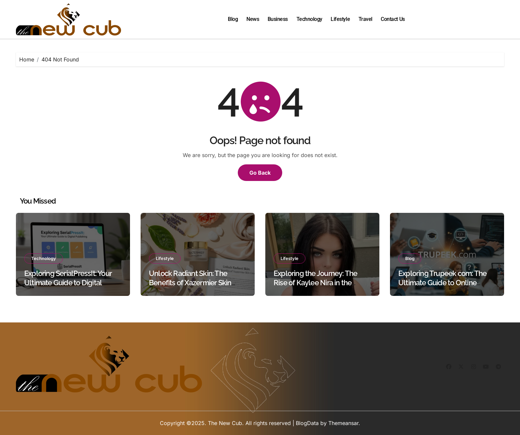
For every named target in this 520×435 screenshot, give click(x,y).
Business (278, 19)
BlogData (307, 423)
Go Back (260, 172)
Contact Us (393, 19)
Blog (233, 19)
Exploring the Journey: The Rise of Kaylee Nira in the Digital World (315, 283)
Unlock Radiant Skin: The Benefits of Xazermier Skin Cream (190, 283)
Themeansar (343, 423)
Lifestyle (340, 19)
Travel (365, 19)
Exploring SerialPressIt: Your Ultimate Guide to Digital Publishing (68, 283)
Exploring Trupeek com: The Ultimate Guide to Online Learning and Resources (442, 283)
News (252, 19)
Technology (309, 19)
